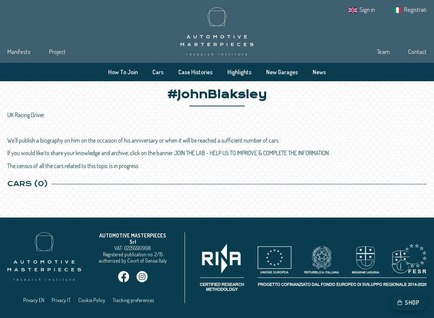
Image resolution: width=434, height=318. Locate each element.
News (319, 72)
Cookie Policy (91, 300)
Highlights (239, 72)
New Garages (282, 72)
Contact (417, 51)
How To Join (123, 72)
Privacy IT (61, 300)
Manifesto (19, 51)
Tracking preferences (133, 300)
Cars (157, 72)
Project (57, 51)
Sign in (367, 9)
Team (383, 51)
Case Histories (195, 72)
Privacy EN (33, 300)
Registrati (415, 9)
